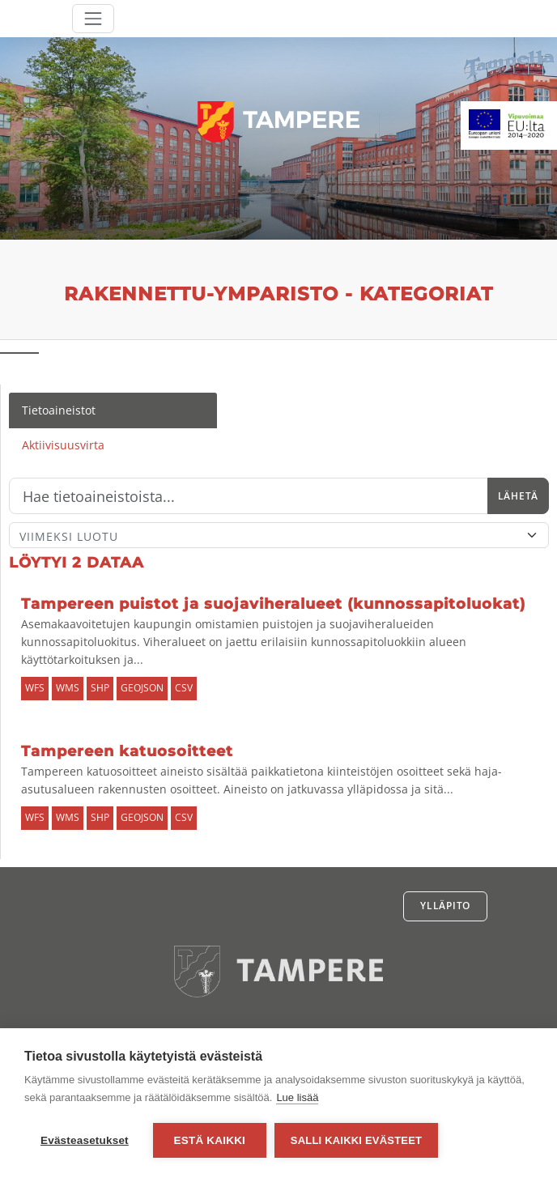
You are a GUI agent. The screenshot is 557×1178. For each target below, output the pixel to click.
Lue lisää (297, 1097)
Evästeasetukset (84, 1140)
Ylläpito (445, 905)
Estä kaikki (209, 1140)
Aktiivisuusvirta (63, 445)
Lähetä (518, 496)
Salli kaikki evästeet (356, 1140)
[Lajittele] (279, 535)
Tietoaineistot (59, 410)
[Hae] (248, 496)
